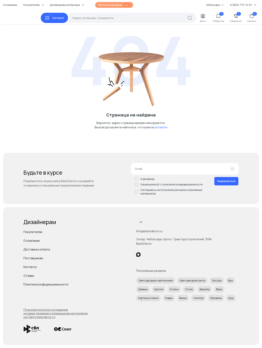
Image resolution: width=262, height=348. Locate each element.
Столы (189, 289)
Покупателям (32, 232)
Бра (230, 280)
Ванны (183, 298)
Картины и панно (148, 298)
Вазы (219, 289)
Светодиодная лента (192, 280)
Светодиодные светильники (155, 280)
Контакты (30, 267)
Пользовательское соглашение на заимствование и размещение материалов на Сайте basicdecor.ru (55, 313)
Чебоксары (215, 5)
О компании (10, 5)
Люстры (217, 280)
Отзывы (28, 276)
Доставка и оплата (36, 249)
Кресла (158, 289)
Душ (231, 298)
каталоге (160, 127)
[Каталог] (54, 18)
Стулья (174, 289)
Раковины (216, 298)
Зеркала (204, 289)
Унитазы (198, 298)
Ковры (169, 298)
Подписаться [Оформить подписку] (226, 181)
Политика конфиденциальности (45, 284)
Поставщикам (33, 258)
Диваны (143, 289)
